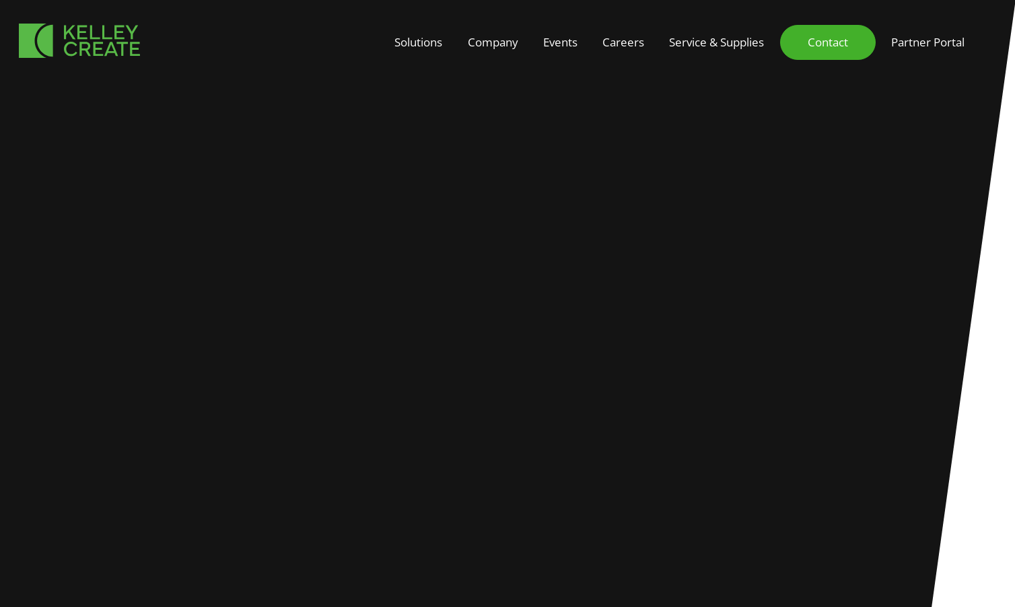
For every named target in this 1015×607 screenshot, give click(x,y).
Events (560, 42)
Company (493, 42)
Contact (828, 42)
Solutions (418, 42)
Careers (623, 42)
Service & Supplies (716, 42)
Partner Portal (928, 42)
